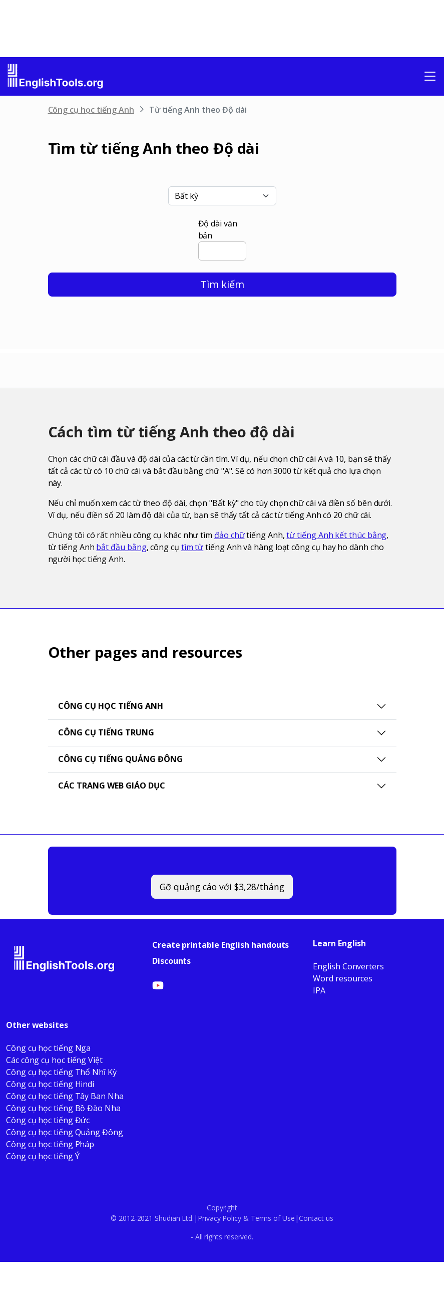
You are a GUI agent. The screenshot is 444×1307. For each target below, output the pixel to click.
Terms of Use (273, 1218)
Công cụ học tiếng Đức (48, 1120)
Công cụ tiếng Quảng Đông (120, 758)
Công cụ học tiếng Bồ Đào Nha (63, 1108)
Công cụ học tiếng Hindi (50, 1084)
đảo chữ (229, 535)
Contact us (316, 1218)
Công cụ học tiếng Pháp (50, 1144)
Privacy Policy (219, 1218)
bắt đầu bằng (121, 547)
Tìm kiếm (222, 284)
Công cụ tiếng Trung (106, 732)
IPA (319, 990)
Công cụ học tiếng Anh (91, 109)
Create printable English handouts (220, 944)
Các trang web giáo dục (111, 785)
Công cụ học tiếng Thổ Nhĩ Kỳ (61, 1072)
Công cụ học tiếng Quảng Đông (64, 1132)
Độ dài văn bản (217, 229)
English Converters (348, 966)
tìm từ (192, 547)
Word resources (342, 978)
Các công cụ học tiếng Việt (54, 1060)
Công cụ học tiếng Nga (48, 1048)
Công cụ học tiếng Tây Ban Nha (65, 1096)
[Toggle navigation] (430, 76)
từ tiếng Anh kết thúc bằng (336, 535)
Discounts (171, 960)
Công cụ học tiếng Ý (42, 1156)
